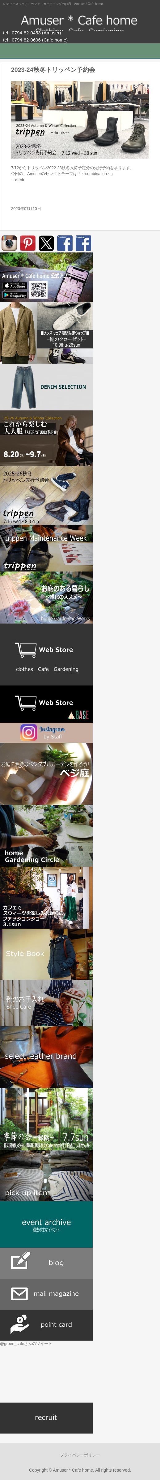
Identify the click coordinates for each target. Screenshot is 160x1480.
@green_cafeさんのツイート (26, 1343)
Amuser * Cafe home (80, 21)
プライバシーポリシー (80, 1455)
